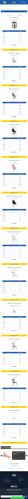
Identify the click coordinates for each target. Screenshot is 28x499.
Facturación (20, 480)
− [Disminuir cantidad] (2, 47)
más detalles (14, 454)
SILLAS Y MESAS (8, 9)
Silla (14, 11)
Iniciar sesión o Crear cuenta (14, 468)
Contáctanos (14, 466)
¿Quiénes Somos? (7, 479)
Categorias (3, 9)
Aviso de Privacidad (7, 480)
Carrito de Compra (21, 479)
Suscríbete (25, 496)
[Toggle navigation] (5, 2)
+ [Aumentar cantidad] (26, 47)
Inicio (5, 478)
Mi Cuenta (20, 478)
